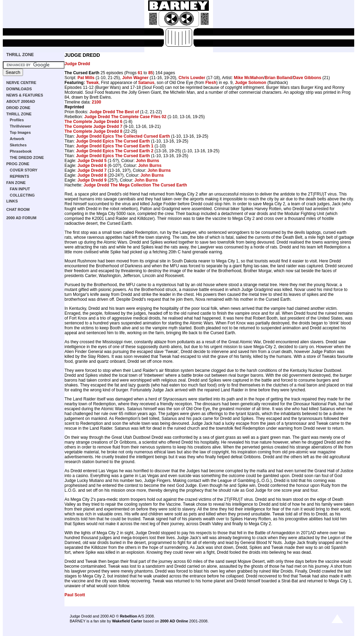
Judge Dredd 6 (91, 165)
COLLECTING (22, 195)
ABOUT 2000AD (20, 101)
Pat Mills (85, 77)
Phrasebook (21, 151)
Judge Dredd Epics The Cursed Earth (113, 141)
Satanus (146, 82)
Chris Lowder (191, 77)
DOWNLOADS (19, 89)
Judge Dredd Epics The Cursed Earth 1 (114, 146)
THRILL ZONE (20, 54)
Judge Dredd (77, 63)
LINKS (12, 201)
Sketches (18, 145)
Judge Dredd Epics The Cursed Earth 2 (114, 150)
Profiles (17, 120)
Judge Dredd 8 (91, 175)
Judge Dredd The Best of (114, 111)
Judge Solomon (250, 82)
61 (140, 72)
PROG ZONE (17, 164)
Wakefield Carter (127, 621)
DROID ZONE (18, 108)
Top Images (20, 132)
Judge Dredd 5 (91, 160)
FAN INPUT (20, 189)
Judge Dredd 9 (91, 180)
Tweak (92, 82)
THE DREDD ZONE (27, 157)
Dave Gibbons (307, 77)
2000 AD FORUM (21, 218)
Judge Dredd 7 (91, 170)
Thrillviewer (20, 126)
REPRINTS (19, 176)
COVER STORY (23, 170)
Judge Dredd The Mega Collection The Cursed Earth (135, 185)
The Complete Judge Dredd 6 (93, 121)
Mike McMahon (249, 77)
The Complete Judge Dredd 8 (93, 131)
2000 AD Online (174, 621)
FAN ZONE (16, 183)
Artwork (17, 139)
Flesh (210, 82)
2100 (96, 102)
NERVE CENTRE (21, 83)
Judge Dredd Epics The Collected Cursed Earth (123, 136)
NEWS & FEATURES (24, 95)
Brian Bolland (278, 77)
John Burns (147, 160)
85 (150, 72)
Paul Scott (74, 594)
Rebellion (128, 616)
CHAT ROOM (18, 209)
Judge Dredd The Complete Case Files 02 (125, 116)
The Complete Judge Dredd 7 (93, 126)
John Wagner (135, 77)
